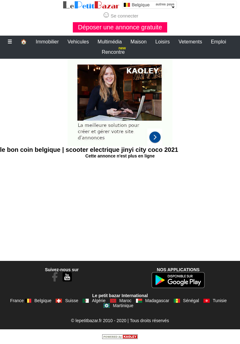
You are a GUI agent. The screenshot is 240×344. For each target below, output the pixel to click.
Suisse (71, 300)
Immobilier (47, 41)
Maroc (125, 300)
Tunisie (220, 300)
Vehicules (78, 41)
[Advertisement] (120, 102)
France (17, 300)
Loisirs (162, 41)
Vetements (190, 41)
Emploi (218, 41)
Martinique (123, 305)
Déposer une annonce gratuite (120, 27)
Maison (139, 41)
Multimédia (110, 41)
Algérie (99, 300)
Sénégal (191, 300)
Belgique (43, 300)
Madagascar (157, 300)
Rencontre (114, 51)
